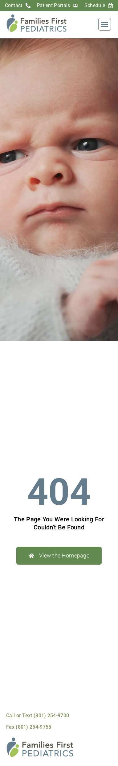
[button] (104, 24)
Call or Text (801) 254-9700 (37, 715)
